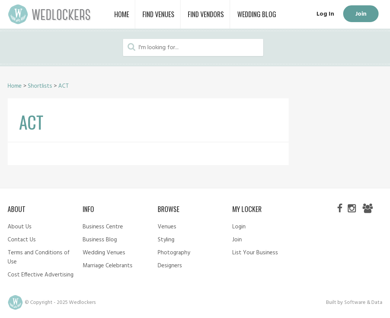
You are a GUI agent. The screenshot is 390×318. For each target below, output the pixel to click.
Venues (167, 226)
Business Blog (100, 239)
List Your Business (255, 252)
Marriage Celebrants (108, 265)
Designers (170, 265)
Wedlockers (49, 14)
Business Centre (103, 226)
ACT (63, 86)
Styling (166, 239)
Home (15, 86)
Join (360, 14)
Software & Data (363, 303)
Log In (325, 14)
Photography (174, 252)
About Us (20, 226)
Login (239, 226)
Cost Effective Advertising (41, 274)
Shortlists (40, 86)
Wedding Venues (104, 252)
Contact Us (22, 239)
